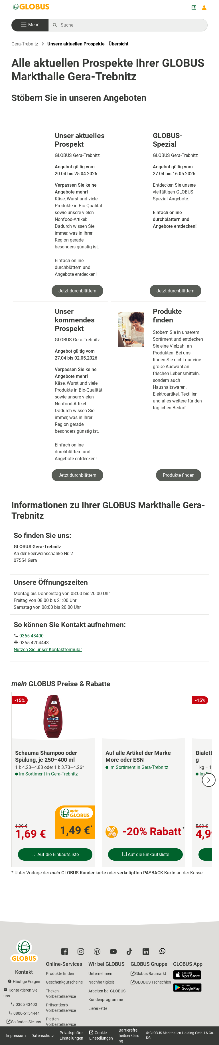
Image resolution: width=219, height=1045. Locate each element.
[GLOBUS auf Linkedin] (147, 953)
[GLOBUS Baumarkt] (148, 974)
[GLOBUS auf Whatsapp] (164, 953)
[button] (30, 25)
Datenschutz (42, 1035)
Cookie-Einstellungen (101, 1035)
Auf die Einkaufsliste (55, 854)
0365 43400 (31, 636)
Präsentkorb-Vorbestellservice (61, 1008)
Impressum (16, 1035)
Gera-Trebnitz (24, 44)
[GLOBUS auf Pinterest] (98, 953)
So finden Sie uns (26, 1022)
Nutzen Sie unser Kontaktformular (48, 649)
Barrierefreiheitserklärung (129, 1035)
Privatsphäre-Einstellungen (72, 1035)
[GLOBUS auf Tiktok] (131, 953)
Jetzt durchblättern (77, 291)
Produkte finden (178, 475)
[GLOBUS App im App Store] (189, 975)
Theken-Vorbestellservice (61, 994)
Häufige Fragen (26, 981)
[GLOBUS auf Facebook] (66, 953)
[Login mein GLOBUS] (204, 7)
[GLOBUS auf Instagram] (82, 953)
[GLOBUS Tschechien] (151, 983)
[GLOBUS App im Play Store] (187, 987)
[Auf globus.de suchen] (131, 25)
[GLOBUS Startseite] (31, 7)
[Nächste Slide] (209, 780)
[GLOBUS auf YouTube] (114, 953)
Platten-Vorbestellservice (61, 1022)
